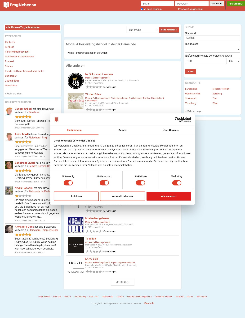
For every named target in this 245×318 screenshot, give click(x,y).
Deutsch (149, 303)
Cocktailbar (11, 76)
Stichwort (190, 33)
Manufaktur (11, 85)
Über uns (57, 297)
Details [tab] (123, 130)
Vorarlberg (190, 103)
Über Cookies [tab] (171, 130)
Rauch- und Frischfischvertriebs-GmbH (24, 71)
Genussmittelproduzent (17, 51)
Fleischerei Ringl (38, 137)
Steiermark (191, 98)
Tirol (215, 98)
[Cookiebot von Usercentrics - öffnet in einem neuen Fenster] (177, 119)
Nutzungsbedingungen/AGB (139, 297)
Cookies (120, 297)
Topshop (90, 238)
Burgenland (191, 89)
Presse (67, 297)
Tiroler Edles (93, 94)
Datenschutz (107, 297)
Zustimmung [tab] (74, 130)
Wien (215, 103)
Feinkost (9, 47)
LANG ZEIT (91, 258)
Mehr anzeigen (14, 93)
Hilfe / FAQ (93, 297)
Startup (9, 66)
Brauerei (9, 61)
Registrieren (236, 4)
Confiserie (10, 42)
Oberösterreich (192, 93)
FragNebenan (44, 297)
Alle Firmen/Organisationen (23, 27)
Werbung (179, 297)
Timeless (34, 112)
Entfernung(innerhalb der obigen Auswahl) (208, 55)
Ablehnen (76, 196)
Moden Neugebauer (97, 218)
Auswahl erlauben (122, 196)
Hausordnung (80, 297)
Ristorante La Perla (39, 191)
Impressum (202, 297)
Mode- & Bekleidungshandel (97, 78)
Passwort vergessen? (190, 9)
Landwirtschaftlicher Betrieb (19, 56)
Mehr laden (122, 282)
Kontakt (190, 297)
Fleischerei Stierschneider (43, 230)
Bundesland (191, 43)
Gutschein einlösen (163, 297)
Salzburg (217, 93)
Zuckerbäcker (12, 80)
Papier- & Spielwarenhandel (123, 262)
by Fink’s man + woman (99, 74)
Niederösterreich (221, 89)
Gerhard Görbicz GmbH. (42, 166)
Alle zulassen (168, 196)
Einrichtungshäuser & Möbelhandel (126, 98)
